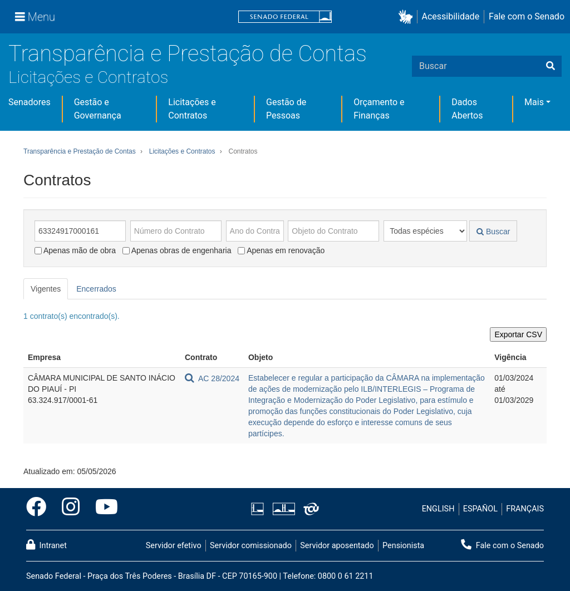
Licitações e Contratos (88, 77)
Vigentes (46, 288)
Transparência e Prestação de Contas (187, 54)
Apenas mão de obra (75, 250)
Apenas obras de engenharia (177, 250)
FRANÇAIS (525, 509)
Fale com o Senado (526, 16)
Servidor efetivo (174, 545)
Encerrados (96, 288)
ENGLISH (438, 509)
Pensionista (403, 545)
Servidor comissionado (251, 545)
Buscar (493, 231)
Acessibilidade (451, 16)
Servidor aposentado (337, 545)
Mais (534, 102)
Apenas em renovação (281, 250)
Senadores (29, 102)
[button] (408, 16)
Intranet (46, 544)
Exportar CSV (518, 334)
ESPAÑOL (480, 509)
